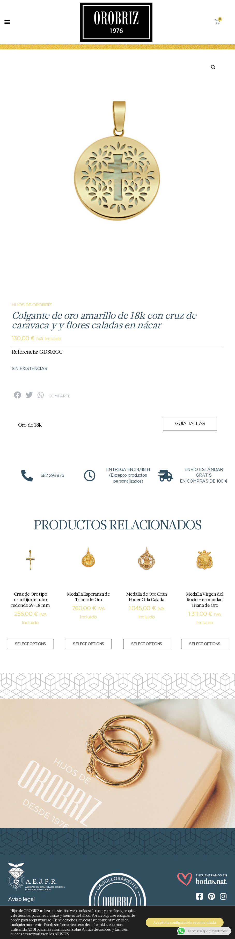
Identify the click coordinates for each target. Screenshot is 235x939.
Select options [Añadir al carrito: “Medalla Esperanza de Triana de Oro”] (88, 644)
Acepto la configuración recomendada (184, 922)
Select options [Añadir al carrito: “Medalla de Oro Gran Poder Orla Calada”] (146, 644)
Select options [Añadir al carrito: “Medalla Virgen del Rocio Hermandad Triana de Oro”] (204, 644)
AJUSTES (62, 934)
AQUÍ (31, 929)
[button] (7, 22)
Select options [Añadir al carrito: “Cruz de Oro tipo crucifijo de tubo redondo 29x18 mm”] (30, 644)
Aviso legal (21, 899)
